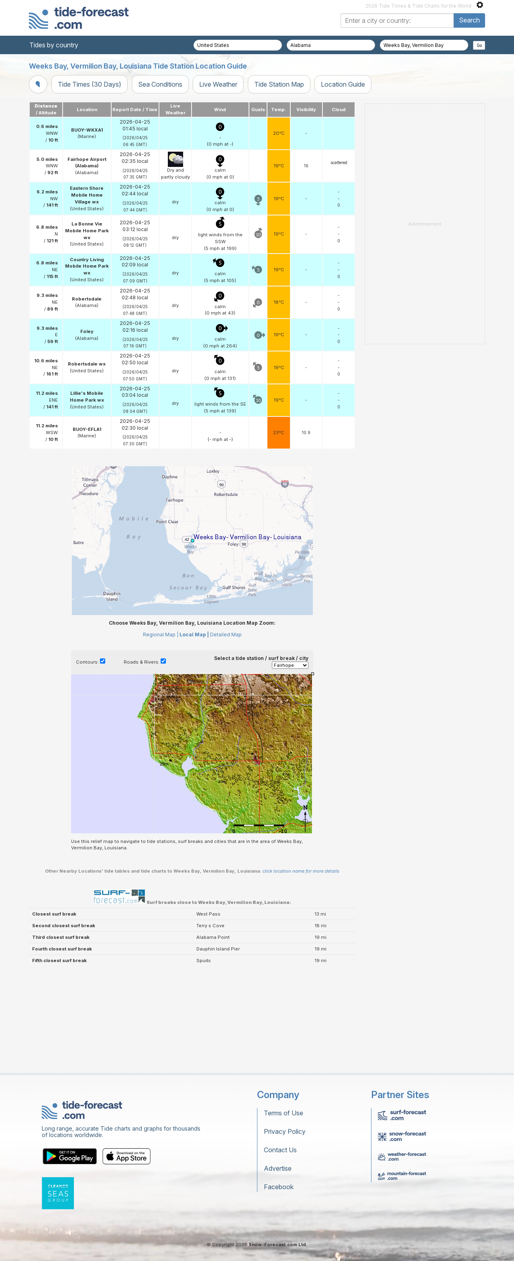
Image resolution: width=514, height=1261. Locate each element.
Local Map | (194, 635)
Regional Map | (160, 635)
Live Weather (218, 84)
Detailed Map (226, 635)
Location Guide (343, 84)
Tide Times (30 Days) (89, 84)
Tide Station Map (279, 84)
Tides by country (53, 45)
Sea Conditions (160, 84)
